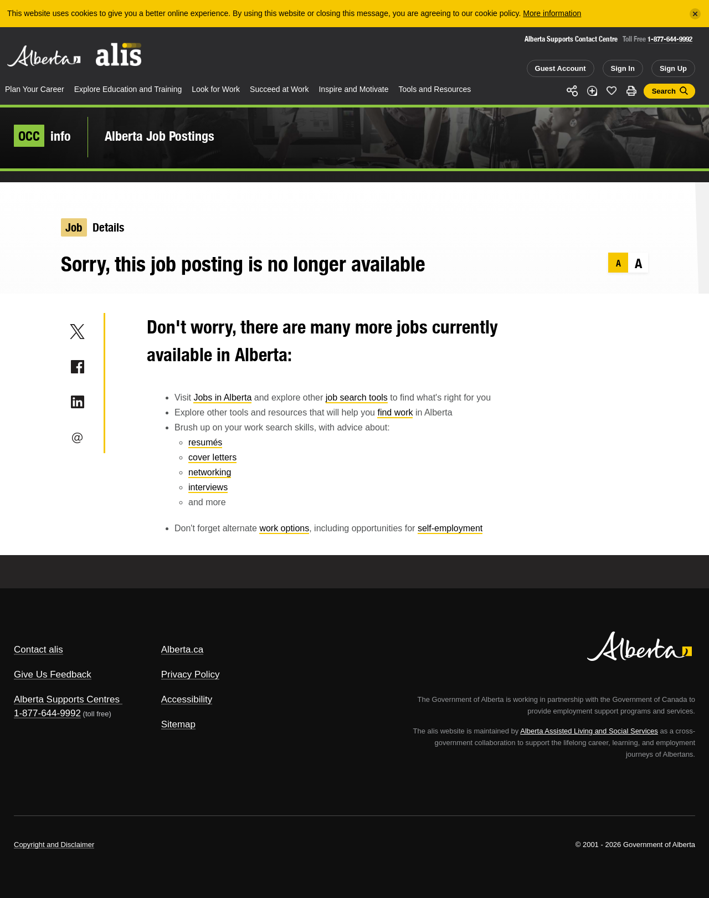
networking (209, 472)
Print (631, 90)
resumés (205, 442)
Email (77, 437)
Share (572, 90)
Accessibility (187, 699)
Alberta (44, 56)
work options (284, 528)
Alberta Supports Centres (67, 699)
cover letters (212, 457)
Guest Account (560, 68)
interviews (208, 487)
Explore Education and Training (128, 89)
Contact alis (38, 649)
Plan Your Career (34, 89)
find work (395, 412)
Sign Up (673, 68)
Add (592, 90)
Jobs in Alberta (222, 397)
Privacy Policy (190, 674)
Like (611, 90)
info (42, 135)
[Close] (695, 13)
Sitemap (178, 724)
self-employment (450, 528)
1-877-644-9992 (670, 39)
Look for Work (216, 89)
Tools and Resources (435, 89)
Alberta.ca (182, 649)
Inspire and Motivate (353, 89)
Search (664, 91)
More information (552, 13)
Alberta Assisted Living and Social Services (589, 731)
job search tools (357, 397)
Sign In (623, 68)
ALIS (119, 54)
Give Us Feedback (52, 674)
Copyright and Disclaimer (54, 844)
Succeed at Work (279, 89)
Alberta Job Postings (159, 135)
